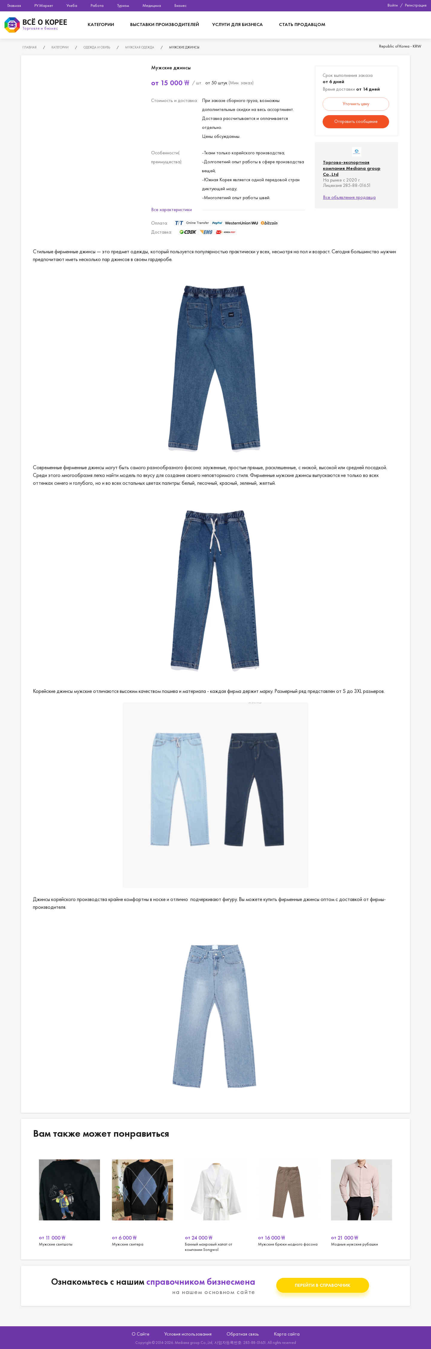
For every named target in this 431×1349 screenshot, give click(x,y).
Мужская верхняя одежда (69, 1200)
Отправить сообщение (355, 121)
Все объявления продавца (349, 197)
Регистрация (416, 5)
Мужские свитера (215, 1200)
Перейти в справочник (322, 1285)
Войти (393, 5)
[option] (69, 1200)
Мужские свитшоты (142, 1200)
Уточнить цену (356, 104)
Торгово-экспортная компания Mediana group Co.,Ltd (351, 168)
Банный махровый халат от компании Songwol (288, 1200)
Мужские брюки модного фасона (361, 1200)
